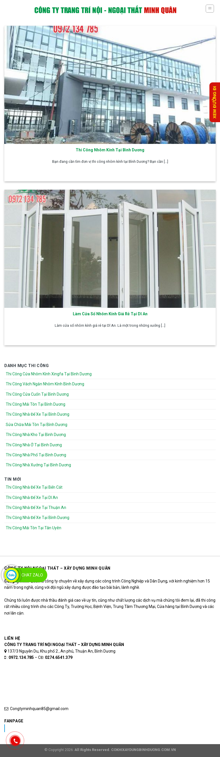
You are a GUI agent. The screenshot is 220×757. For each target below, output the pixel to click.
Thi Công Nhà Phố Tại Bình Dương (36, 455)
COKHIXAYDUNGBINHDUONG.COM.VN (143, 750)
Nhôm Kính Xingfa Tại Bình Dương (50, 728)
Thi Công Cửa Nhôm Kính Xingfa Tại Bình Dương (49, 374)
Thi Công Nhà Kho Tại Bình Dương (36, 434)
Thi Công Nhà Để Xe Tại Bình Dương (37, 414)
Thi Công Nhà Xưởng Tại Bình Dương (38, 465)
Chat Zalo (32, 575)
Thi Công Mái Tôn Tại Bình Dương (35, 404)
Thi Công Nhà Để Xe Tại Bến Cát (34, 487)
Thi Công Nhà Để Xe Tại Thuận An (36, 507)
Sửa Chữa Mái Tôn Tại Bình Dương (36, 424)
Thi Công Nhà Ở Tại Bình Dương (34, 445)
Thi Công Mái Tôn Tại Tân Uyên (33, 528)
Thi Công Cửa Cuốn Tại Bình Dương (37, 394)
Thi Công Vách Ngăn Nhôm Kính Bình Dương (45, 384)
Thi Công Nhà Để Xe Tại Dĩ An (32, 497)
